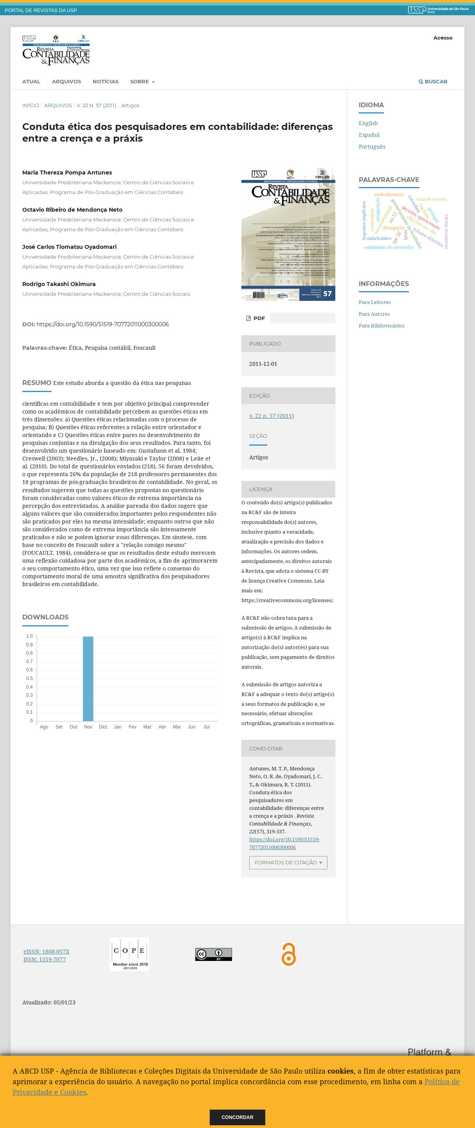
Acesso (443, 37)
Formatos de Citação (286, 862)
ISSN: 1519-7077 (44, 959)
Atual (31, 81)
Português (372, 146)
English (368, 123)
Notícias (106, 81)
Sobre (140, 81)
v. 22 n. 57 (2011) (96, 105)
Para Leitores (375, 302)
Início (30, 105)
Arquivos (66, 81)
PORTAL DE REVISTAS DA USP (41, 10)
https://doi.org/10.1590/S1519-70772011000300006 (103, 324)
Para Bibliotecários (382, 325)
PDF (258, 318)
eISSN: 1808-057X (46, 951)
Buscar (433, 81)
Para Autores (374, 313)
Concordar (238, 1117)
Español (369, 135)
